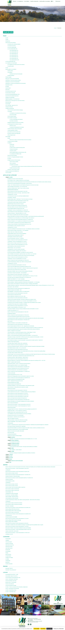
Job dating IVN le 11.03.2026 (12, 194)
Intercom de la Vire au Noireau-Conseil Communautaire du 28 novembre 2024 (18, 507)
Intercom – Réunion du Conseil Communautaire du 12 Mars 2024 (18, 311)
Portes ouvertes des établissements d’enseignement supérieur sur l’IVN (19, 266)
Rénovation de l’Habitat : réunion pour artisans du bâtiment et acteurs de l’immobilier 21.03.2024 (23, 308)
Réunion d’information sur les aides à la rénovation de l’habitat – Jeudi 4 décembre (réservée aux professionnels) (26, 216)
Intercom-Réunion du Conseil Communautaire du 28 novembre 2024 (18, 280)
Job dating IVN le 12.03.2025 (12, 263)
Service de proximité (13, 114)
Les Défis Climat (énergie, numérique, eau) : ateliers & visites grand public (19, 261)
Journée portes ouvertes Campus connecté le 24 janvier (17, 202)
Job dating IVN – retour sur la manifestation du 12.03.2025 (17, 258)
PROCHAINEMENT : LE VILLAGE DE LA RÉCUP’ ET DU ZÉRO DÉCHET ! (19, 291)
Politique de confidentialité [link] (58, 628)
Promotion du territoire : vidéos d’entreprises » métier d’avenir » (18, 357)
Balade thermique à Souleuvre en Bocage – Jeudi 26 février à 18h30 (18, 192)
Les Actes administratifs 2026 (12, 48)
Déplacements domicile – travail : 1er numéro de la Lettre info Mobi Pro (19, 363)
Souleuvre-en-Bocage (9, 543)
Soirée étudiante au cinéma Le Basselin (12, 498)
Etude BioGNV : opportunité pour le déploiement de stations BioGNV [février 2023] (21, 355)
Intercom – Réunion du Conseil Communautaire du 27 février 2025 (18, 260)
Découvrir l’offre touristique (12, 155)
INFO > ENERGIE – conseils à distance (16, 449)
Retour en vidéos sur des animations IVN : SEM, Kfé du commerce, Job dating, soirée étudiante (23, 283)
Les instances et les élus (12, 45)
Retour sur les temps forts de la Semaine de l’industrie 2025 (17, 205)
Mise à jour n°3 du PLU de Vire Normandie (12, 78)
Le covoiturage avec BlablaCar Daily (15, 153)
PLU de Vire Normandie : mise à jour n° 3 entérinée (16, 238)
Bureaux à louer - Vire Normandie (11, 582)
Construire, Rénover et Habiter (12, 141)
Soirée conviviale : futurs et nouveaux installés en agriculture (15, 487)
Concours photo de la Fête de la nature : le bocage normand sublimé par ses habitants (23, 446)
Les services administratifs (12, 47)
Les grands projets (11, 66)
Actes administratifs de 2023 (14, 59)
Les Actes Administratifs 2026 (10, 61)
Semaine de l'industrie (9, 479)
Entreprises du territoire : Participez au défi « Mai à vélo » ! (17, 250)
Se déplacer (10, 142)
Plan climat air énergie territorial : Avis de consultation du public (18, 429)
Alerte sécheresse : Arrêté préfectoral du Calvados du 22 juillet (18, 387)
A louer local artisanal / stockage (11, 585)
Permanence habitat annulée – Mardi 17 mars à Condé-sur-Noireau (18, 188)
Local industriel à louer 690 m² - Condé (12, 574)
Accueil (7, 37)
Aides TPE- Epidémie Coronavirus (13, 418)
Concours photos (8, 172)
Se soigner (9, 158)
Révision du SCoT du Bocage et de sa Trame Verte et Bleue (15, 100)
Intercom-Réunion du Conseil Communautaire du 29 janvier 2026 (18, 200)
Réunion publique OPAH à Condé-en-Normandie (13, 510)
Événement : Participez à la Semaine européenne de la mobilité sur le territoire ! (22, 452)
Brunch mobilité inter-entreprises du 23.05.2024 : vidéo (16, 296)
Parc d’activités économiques (12, 117)
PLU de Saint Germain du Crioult (11, 91)
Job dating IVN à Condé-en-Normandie (12, 493)
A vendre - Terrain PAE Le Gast (10, 591)
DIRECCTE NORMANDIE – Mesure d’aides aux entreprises (17, 421)
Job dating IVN (8, 482)
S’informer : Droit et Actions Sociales (13, 169)
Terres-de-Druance (9, 541)
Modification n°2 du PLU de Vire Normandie (12, 81)
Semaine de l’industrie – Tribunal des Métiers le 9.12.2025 (17, 213)
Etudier (9, 138)
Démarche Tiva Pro (13, 125)
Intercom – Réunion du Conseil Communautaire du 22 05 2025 (17, 244)
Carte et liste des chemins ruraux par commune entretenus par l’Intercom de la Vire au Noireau (27, 166)
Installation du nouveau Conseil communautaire (15, 178)
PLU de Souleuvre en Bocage (10, 92)
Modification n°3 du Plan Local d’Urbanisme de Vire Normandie (16, 83)
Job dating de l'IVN (9, 515)
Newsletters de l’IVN (9, 84)
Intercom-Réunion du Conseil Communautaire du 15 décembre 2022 (18, 366)
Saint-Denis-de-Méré (9, 546)
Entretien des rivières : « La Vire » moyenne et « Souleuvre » (17, 410)
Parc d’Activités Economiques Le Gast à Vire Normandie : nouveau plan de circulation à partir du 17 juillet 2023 (25, 340)
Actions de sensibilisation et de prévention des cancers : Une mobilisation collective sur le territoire (24, 228)
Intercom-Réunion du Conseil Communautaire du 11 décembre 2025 (18, 211)
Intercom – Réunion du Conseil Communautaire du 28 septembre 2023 (19, 333)
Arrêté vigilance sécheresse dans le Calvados (15, 236)
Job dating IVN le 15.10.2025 (12, 227)
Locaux (7, 67)
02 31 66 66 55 (30, 620)
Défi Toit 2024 (10, 321)
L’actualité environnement (14, 164)
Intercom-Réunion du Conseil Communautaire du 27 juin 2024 (17, 293)
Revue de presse (8, 102)
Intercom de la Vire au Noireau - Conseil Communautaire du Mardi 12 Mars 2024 (18, 529)
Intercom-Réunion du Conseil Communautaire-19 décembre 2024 (18, 274)
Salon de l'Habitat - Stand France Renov (12, 496)
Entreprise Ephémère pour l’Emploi (13, 382)
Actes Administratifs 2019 (14, 50)
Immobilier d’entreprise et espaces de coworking (15, 122)
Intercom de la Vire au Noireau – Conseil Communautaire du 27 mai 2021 (19, 405)
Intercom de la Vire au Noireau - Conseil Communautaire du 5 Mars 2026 (17, 468)
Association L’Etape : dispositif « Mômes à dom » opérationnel (17, 343)
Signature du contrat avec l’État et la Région (15, 435)
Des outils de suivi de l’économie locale (14, 131)
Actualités (11, 177)
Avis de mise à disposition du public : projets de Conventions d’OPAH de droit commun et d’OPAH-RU (24, 329)
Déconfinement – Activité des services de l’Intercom (16, 416)
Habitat (12, 448)
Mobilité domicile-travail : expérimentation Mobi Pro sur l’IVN (17, 412)
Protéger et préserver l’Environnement (14, 160)
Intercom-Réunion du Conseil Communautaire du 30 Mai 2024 (17, 297)
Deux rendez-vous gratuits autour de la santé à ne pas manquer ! (18, 214)
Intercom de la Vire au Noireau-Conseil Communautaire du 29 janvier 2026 (17, 471)
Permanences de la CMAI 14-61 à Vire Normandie (15, 415)
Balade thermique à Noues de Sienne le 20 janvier (16, 203)
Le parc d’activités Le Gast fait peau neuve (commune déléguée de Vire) (19, 222)
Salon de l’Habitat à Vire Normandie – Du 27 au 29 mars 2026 (17, 186)
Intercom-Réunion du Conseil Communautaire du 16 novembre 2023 (18, 324)
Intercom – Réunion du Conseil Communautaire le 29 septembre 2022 (19, 377)
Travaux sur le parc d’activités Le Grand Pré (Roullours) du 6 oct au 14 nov (19, 224)
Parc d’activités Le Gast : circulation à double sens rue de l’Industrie (18, 180)
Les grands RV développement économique (17, 127)
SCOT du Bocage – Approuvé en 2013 (12, 105)
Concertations (10, 72)
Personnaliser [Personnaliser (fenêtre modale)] (49, 628)
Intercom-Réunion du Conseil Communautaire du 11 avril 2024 (18, 305)
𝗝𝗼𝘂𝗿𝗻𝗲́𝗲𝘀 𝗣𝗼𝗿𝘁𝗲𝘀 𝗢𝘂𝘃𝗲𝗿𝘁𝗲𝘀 (13, 189)
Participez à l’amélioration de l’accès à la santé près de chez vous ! (18, 368)
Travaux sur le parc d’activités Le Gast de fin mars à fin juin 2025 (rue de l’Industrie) (21, 255)
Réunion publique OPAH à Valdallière (11, 521)
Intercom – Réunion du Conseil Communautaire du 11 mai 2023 (18, 344)
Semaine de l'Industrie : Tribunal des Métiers (13, 476)
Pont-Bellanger (8, 551)
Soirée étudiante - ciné (9, 491)
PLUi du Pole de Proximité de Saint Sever (12, 95)
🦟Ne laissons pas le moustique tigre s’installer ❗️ (16, 235)
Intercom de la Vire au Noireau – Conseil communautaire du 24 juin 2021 (19, 404)
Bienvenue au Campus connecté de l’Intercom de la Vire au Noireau (20, 139)
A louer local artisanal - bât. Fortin (11, 580)
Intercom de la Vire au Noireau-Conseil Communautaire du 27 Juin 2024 (17, 518)
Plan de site (7, 89)
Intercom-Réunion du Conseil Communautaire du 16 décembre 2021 (18, 399)
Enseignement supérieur (12, 313)
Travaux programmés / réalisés (13, 130)
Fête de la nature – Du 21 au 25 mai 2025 (14, 247)
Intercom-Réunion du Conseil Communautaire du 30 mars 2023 (18, 349)
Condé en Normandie (9, 563)
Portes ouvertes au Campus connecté (12, 473)
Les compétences (20, 1)
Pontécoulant (8, 549)
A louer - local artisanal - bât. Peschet (12, 579)
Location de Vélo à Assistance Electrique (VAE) (17, 147)
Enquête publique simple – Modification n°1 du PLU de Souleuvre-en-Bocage (20, 199)
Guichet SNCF (12, 144)
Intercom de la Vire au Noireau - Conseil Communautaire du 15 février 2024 (18, 532)
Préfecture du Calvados (11, 388)
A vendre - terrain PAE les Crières (11, 590)
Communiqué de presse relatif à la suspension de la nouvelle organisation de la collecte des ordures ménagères (26, 318)
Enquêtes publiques (11, 75)
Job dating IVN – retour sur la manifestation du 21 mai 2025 (17, 241)
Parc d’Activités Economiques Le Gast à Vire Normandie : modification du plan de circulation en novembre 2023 (25, 327)
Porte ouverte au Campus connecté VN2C (12, 512)
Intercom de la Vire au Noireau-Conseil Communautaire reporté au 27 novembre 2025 (19, 477)
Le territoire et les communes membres (14, 44)
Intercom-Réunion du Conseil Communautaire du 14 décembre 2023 (18, 319)
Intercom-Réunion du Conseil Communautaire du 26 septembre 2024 (19, 288)
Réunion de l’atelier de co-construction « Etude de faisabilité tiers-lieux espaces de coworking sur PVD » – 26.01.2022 (26, 360)
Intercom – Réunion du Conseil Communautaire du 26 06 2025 (17, 239)
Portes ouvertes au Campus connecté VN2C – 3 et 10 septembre (18, 230)
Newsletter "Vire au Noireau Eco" (11, 569)
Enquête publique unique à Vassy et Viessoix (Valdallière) (17, 233)
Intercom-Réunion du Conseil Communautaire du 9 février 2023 (18, 358)
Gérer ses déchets (13, 163)
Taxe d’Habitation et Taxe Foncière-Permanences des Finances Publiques (19, 413)
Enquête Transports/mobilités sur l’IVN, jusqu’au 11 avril (17, 307)
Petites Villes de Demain (12, 407)
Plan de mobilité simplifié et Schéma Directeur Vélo (18, 152)
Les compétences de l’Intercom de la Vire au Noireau (16, 64)
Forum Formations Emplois (12, 116)
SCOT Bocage (8, 103)
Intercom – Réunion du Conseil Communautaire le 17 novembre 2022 (19, 371)
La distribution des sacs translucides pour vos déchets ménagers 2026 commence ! (21, 217)
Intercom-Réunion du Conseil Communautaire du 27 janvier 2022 (18, 396)
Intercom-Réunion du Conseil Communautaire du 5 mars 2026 (17, 191)
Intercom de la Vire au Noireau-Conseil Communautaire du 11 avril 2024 (17, 526)
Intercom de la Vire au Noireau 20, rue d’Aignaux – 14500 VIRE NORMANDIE (34, 619)
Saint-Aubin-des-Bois (9, 548)
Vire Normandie (8, 538)
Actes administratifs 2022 (14, 55)
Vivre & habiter (27, 1)
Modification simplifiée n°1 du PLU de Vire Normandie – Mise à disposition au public (21, 385)
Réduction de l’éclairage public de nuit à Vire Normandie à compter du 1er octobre (21, 376)
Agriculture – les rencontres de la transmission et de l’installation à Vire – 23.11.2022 (23, 438)
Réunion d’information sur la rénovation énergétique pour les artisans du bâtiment (21, 401)
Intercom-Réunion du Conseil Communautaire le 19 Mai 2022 (17, 390)
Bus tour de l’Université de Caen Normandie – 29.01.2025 (17, 264)
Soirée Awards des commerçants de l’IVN (14, 294)
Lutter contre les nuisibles (14, 161)
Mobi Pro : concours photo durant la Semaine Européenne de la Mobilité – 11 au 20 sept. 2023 (23, 335)
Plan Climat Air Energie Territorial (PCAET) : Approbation (17, 426)
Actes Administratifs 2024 (14, 56)
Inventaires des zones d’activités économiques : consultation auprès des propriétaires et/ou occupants (24, 302)
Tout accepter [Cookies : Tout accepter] (36, 628)
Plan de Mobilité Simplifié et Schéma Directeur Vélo (16, 208)
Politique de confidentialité (10, 97)
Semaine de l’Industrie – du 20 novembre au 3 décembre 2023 (17, 322)
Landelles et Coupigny (9, 557)
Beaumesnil (7, 562)
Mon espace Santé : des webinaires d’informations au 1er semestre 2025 (19, 277)
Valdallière (7, 540)
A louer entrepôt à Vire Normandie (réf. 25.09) (13, 577)
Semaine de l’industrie (9, 106)
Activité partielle (10, 423)
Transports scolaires (13, 150)
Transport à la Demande (13, 149)
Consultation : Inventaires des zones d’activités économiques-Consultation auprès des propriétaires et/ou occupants (24, 524)
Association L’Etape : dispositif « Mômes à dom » (15, 352)
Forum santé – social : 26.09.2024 (13, 286)
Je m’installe (10, 111)
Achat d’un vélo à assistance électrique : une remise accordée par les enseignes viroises (22, 299)
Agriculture (13, 437)
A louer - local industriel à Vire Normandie (12, 588)
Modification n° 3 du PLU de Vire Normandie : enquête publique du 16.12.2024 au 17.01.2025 (22, 275)
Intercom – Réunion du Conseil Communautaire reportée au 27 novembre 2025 (20, 219)
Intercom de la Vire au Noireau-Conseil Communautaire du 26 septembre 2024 (18, 513)
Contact (7, 39)
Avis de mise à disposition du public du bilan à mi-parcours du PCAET (19, 316)
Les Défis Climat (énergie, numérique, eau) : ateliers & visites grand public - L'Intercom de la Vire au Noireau (23, 499)
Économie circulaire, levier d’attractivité (14, 133)
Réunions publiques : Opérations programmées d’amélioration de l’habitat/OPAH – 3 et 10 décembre (24, 282)
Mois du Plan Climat (11, 432)
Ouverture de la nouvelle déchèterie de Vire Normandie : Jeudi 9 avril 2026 (20, 183)
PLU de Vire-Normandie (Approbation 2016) (12, 94)
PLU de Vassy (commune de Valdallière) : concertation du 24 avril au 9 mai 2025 (20, 252)
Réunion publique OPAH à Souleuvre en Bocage (13, 520)
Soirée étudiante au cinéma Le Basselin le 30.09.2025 (16, 225)
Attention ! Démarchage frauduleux (13, 341)
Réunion (10, 459)
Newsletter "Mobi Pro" (9, 568)
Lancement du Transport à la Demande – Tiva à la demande (17, 272)
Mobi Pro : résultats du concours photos (14, 330)
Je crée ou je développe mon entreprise (16, 119)
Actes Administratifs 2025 (14, 58)
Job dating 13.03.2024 (9, 534)
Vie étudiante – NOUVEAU (12, 197)
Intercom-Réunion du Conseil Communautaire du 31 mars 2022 (18, 393)
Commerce (11, 454)
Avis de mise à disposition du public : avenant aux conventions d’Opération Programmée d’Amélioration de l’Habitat (26, 346)
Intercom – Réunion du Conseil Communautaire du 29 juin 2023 (18, 338)
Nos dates (7, 86)
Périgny (7, 552)
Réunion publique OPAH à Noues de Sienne (12, 509)
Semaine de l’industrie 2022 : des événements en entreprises (17, 369)
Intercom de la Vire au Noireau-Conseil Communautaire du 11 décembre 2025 (18, 474)
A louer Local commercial (10, 583)
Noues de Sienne (8, 554)
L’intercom (15, 1)
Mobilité (12, 451)
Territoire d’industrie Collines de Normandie (15, 128)
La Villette (7, 559)
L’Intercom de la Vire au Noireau (11, 42)
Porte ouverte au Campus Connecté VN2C (12, 488)
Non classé (11, 457)
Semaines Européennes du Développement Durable (16, 379)
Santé (10, 462)
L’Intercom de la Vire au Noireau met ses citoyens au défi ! (17, 269)
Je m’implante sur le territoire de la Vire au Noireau (18, 113)
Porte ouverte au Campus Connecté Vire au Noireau (14, 502)
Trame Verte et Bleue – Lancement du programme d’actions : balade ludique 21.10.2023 (22, 332)
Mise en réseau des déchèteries (13, 402)
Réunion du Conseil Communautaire (17, 460)
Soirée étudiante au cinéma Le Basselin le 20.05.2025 (16, 246)
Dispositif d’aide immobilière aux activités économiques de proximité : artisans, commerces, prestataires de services (26, 427)
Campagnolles (8, 560)
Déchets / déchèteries (15, 440)
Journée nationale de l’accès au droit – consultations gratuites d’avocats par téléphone (22, 391)
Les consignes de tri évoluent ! (15, 441)
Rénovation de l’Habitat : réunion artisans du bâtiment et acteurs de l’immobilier (18, 527)
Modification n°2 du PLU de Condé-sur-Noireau (13, 80)
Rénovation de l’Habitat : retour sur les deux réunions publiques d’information (20, 271)
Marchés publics (10, 70)
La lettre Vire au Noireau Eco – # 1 (13, 310)
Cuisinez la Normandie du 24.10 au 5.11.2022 (15, 374)
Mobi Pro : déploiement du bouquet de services (15, 380)
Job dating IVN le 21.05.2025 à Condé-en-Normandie (16, 249)
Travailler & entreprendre (34, 1)
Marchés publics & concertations (45, 1)
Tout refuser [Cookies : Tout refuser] (43, 628)
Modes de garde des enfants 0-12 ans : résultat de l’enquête (17, 365)
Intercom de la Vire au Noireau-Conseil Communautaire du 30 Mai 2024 (17, 523)
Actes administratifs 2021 (14, 53)
